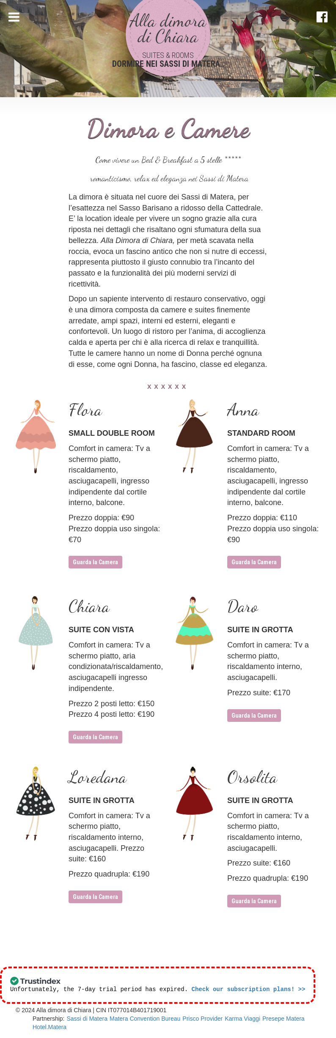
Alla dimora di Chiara (168, 28)
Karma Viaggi (242, 1019)
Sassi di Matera (86, 1019)
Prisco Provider (202, 1019)
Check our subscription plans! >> (248, 990)
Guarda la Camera (95, 562)
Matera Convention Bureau (145, 1019)
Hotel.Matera (49, 1027)
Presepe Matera (283, 1019)
